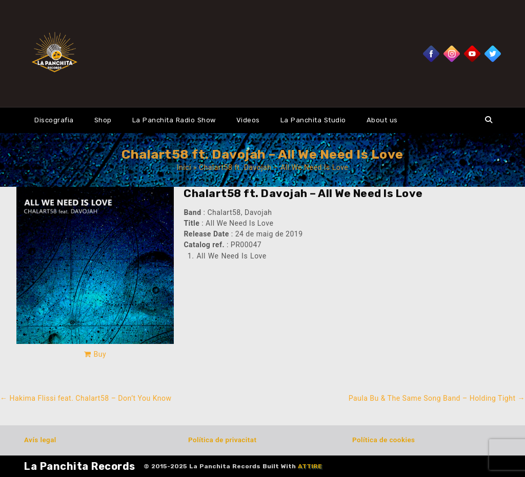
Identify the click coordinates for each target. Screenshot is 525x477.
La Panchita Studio (313, 120)
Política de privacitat (222, 440)
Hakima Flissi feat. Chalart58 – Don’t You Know (86, 398)
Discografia (54, 120)
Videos (248, 120)
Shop (103, 120)
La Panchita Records (79, 466)
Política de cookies (383, 440)
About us (382, 120)
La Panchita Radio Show (174, 120)
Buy (100, 354)
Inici (184, 167)
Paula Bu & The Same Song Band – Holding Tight (437, 398)
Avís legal (40, 440)
